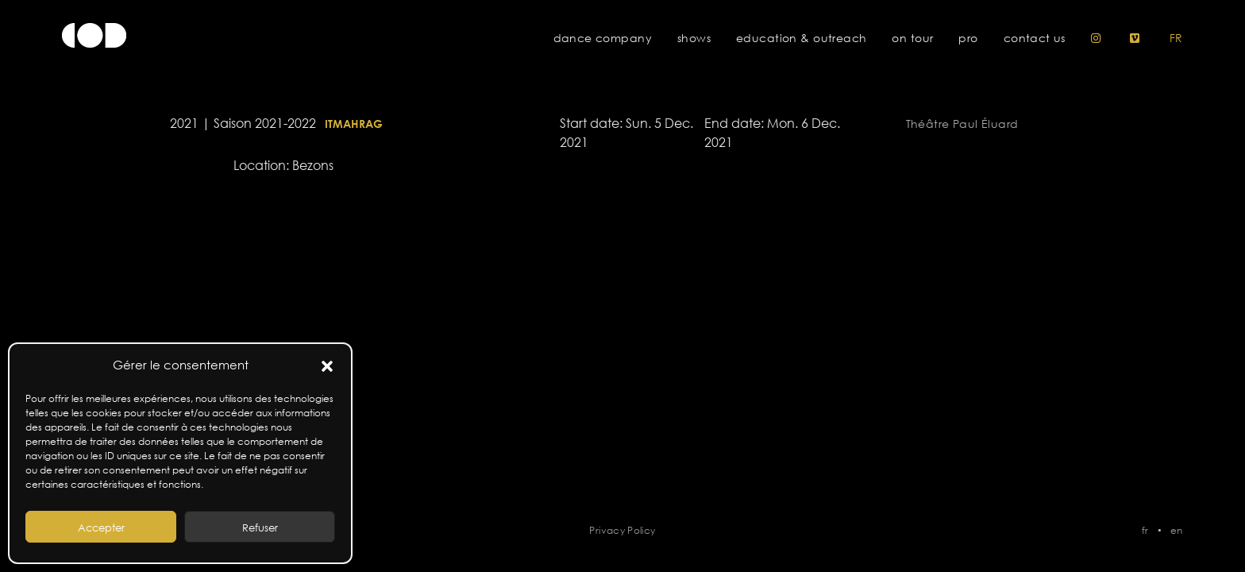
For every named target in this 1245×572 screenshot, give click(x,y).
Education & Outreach (801, 38)
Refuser (260, 527)
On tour (912, 38)
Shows (694, 38)
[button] (327, 365)
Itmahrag (354, 123)
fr (1176, 38)
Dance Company (602, 38)
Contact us (1035, 38)
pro (967, 38)
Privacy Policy (622, 530)
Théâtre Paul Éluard (962, 124)
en (1176, 530)
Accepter (101, 527)
